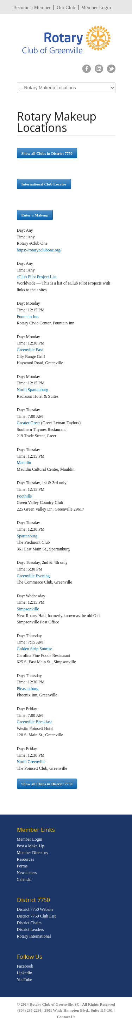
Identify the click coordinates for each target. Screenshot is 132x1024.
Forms (22, 866)
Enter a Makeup (35, 215)
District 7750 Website (35, 909)
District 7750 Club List (36, 916)
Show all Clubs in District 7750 (47, 153)
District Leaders (30, 929)
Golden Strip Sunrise (34, 648)
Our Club (66, 7)
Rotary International (34, 936)
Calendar (24, 879)
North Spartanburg (32, 389)
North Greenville (31, 761)
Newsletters (27, 872)
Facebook (25, 966)
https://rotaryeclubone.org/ (39, 250)
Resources (25, 859)
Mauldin (24, 462)
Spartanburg (27, 536)
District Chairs (29, 922)
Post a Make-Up (30, 845)
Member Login (96, 7)
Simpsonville (28, 609)
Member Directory (33, 852)
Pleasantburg (28, 688)
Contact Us (66, 1016)
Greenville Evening (33, 575)
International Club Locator (44, 184)
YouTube (24, 979)
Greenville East (30, 349)
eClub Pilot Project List (37, 276)
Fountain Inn (28, 316)
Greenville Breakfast (34, 721)
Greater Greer (28, 422)
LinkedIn (24, 972)
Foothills (24, 496)
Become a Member (32, 7)
